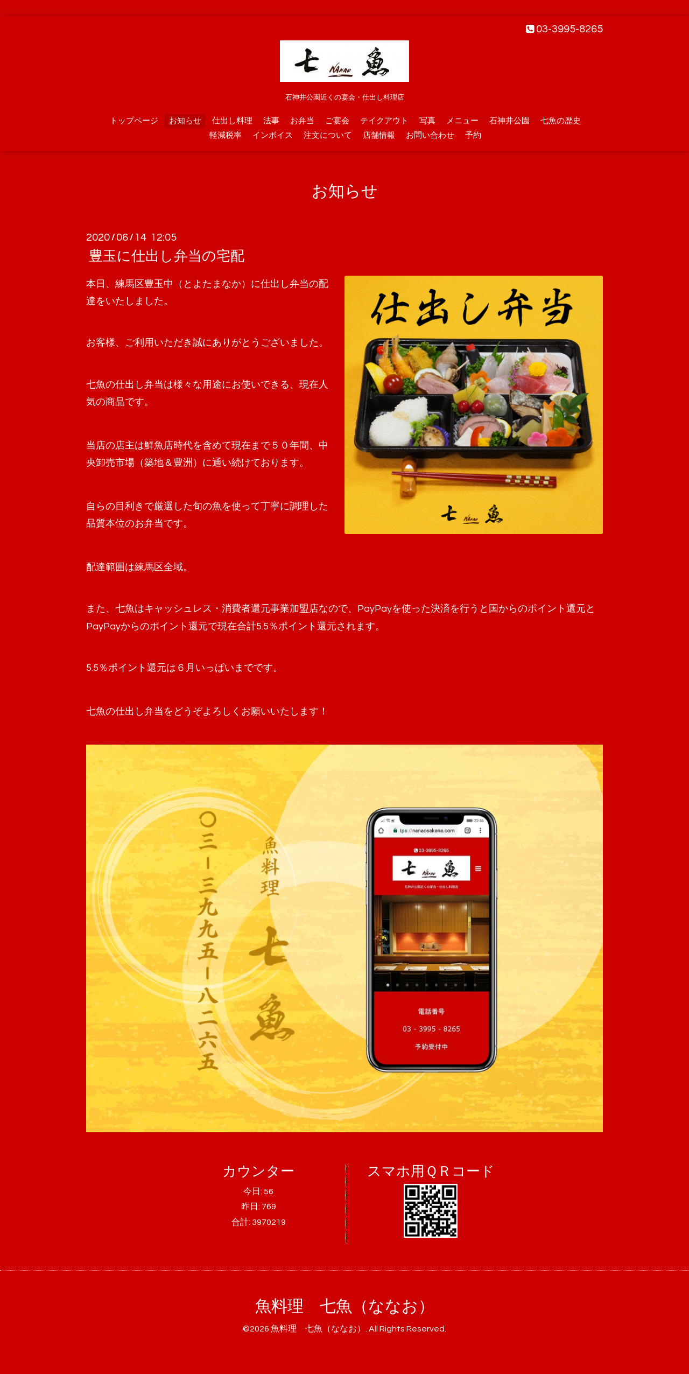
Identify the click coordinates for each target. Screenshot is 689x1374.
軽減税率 (225, 135)
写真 (427, 121)
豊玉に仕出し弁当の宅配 (166, 256)
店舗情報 (379, 135)
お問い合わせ (430, 135)
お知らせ (185, 121)
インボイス (272, 135)
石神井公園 (509, 121)
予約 (473, 135)
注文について (328, 135)
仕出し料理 (232, 121)
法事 (271, 121)
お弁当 (302, 121)
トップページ (134, 121)
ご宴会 (337, 121)
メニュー (462, 121)
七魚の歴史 (560, 121)
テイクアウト (384, 121)
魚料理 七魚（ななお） (344, 1306)
